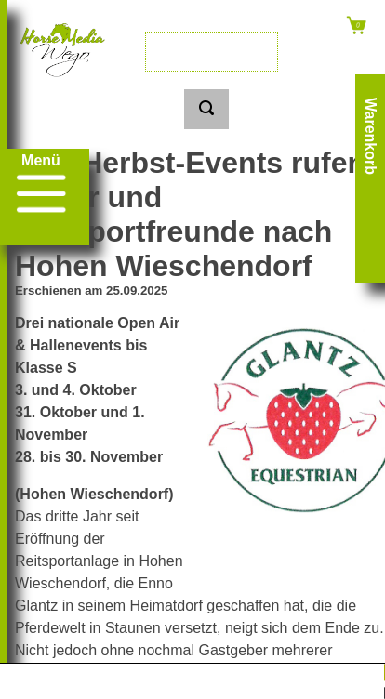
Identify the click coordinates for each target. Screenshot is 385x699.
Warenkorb (370, 136)
